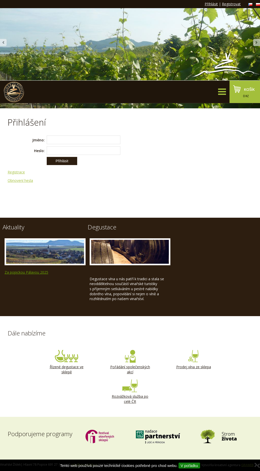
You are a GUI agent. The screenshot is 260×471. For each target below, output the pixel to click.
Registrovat (231, 4)
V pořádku (189, 465)
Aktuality (13, 227)
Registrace (16, 172)
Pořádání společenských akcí (130, 362)
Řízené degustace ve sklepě (66, 362)
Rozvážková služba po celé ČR (130, 391)
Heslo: (39, 150)
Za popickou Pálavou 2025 (26, 272)
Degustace (102, 227)
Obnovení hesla (20, 180)
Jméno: (38, 140)
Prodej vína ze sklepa (193, 359)
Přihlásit (211, 4)
